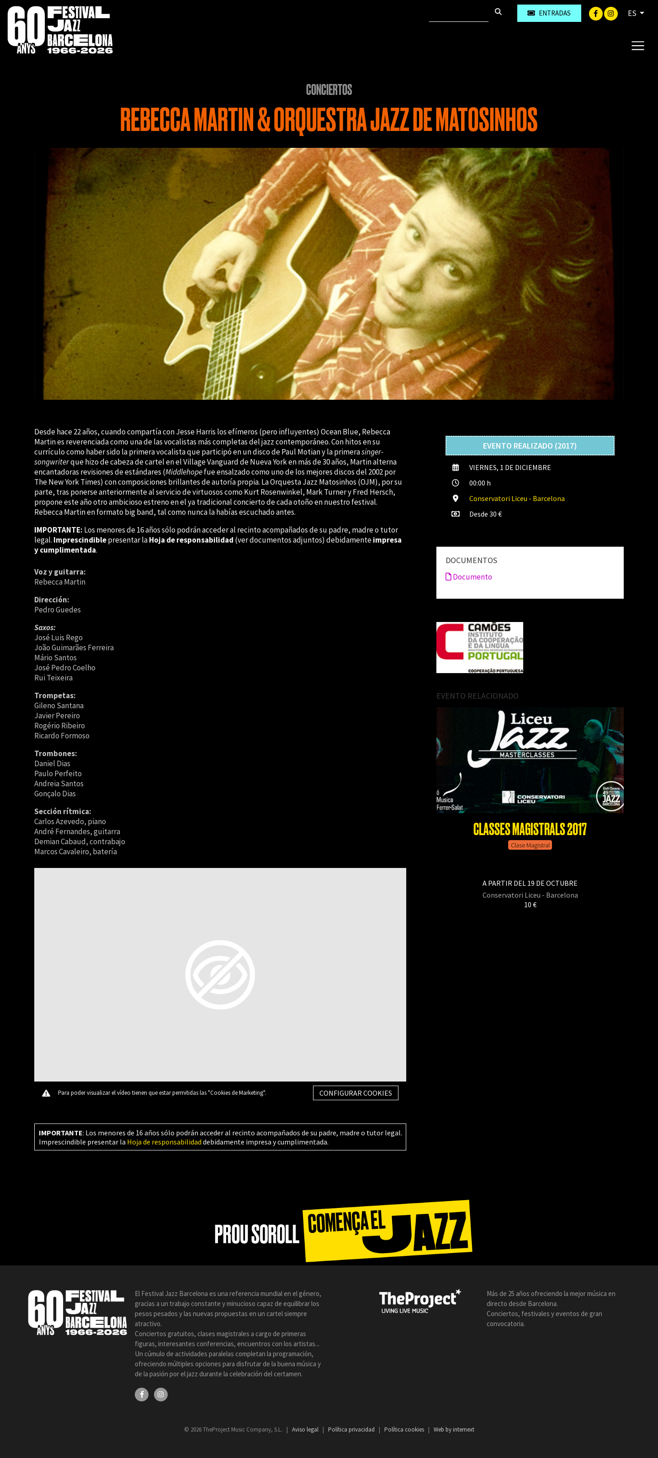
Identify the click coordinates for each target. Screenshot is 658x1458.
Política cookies (404, 1429)
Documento (469, 577)
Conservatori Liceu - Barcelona (517, 498)
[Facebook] (596, 13)
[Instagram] (611, 13)
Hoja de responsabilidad (164, 1141)
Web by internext (454, 1429)
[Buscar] (458, 13)
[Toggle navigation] (637, 45)
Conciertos (329, 90)
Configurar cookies (355, 1092)
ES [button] (633, 13)
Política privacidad (352, 1429)
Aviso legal (306, 1429)
